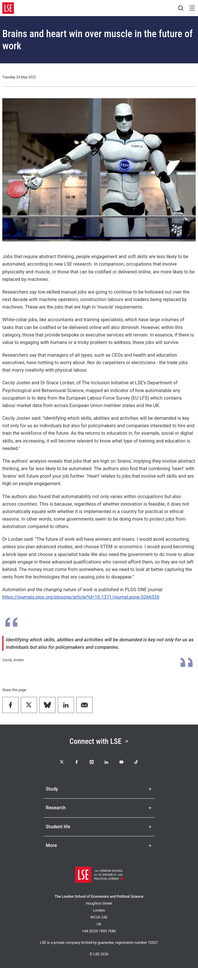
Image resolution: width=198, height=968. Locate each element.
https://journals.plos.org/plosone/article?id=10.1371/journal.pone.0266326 (80, 597)
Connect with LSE (99, 741)
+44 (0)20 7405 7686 (99, 931)
